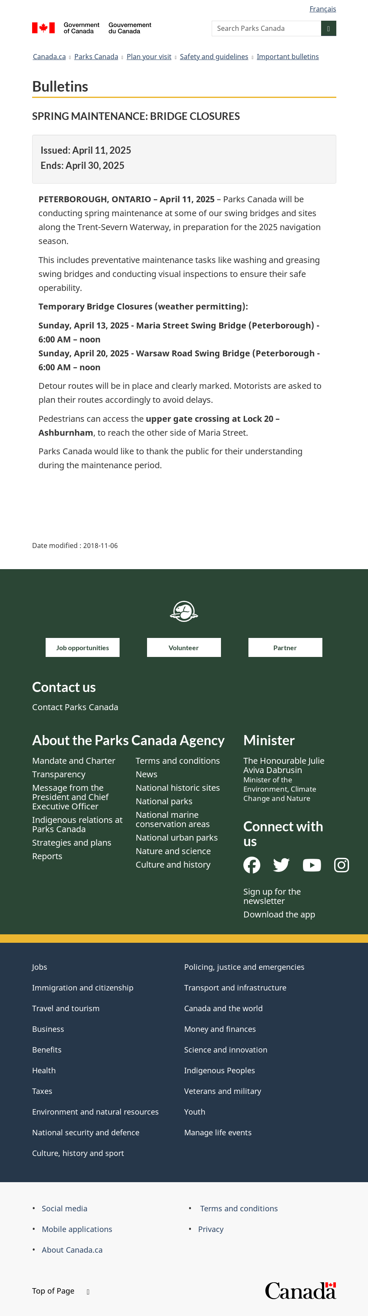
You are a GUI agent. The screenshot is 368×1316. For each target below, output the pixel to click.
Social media (64, 1208)
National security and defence (85, 1132)
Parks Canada (96, 56)
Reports (47, 856)
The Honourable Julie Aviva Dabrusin (283, 779)
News (147, 774)
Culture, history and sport (78, 1153)
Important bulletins (288, 56)
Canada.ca (49, 56)
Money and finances (220, 1029)
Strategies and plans (72, 842)
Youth (194, 1112)
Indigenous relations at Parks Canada (77, 824)
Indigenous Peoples (219, 1070)
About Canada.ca (72, 1250)
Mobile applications (77, 1229)
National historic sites (178, 787)
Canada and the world (223, 1008)
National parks (164, 801)
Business (48, 1029)
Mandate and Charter (73, 760)
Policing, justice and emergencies (244, 967)
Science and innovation (225, 1050)
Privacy (211, 1229)
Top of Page (61, 1291)
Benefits (47, 1050)
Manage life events (218, 1132)
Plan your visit (149, 56)
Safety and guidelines (214, 56)
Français (323, 9)
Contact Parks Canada (75, 707)
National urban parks (177, 837)
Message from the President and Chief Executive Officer (70, 797)
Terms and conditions (178, 760)
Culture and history (173, 864)
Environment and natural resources (95, 1112)
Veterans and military (222, 1091)
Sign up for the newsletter (272, 896)
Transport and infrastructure (235, 987)
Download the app (279, 914)
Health (44, 1070)
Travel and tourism (66, 1008)
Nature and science (173, 851)
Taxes (42, 1091)
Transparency (58, 774)
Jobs (39, 967)
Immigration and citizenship (83, 987)
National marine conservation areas (173, 819)
